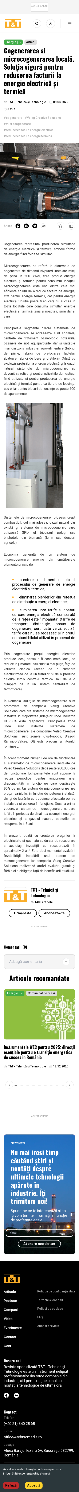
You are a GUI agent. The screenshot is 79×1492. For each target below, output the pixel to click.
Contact (10, 1337)
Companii (11, 1310)
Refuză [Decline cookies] (11, 1485)
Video (8, 1319)
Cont (7, 1346)
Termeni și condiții (50, 1300)
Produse (10, 1301)
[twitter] (34, 225)
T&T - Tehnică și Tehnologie (44, 893)
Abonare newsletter (39, 1244)
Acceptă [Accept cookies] (33, 1485)
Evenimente (13, 1328)
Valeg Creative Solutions (22, 768)
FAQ (40, 1317)
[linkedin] (26, 225)
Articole (10, 1292)
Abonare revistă (48, 1326)
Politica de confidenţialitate (56, 1291)
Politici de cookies (50, 1308)
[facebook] (17, 225)
